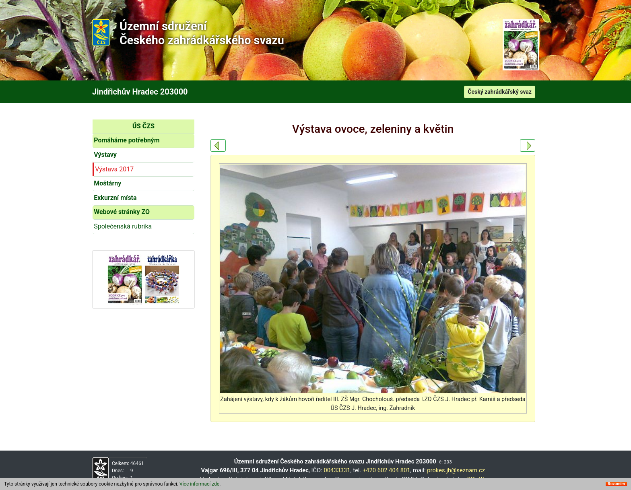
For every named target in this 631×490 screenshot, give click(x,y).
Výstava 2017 (114, 169)
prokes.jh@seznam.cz (456, 470)
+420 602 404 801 (386, 470)
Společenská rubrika (123, 226)
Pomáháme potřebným (126, 140)
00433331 (337, 470)
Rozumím (616, 484)
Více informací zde (199, 484)
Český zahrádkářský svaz (500, 92)
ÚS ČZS (143, 126)
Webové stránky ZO (122, 212)
